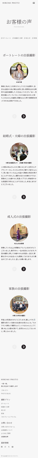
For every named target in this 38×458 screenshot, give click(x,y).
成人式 (27, 38)
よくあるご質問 (5, 433)
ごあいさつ (4, 390)
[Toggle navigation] (33, 3)
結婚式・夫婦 (17, 38)
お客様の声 (4, 437)
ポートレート (6, 38)
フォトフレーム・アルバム (8, 417)
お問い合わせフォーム (8, 427)
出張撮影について (7, 430)
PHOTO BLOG (6, 393)
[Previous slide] (14, 116)
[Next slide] (23, 116)
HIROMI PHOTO (9, 379)
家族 (34, 38)
